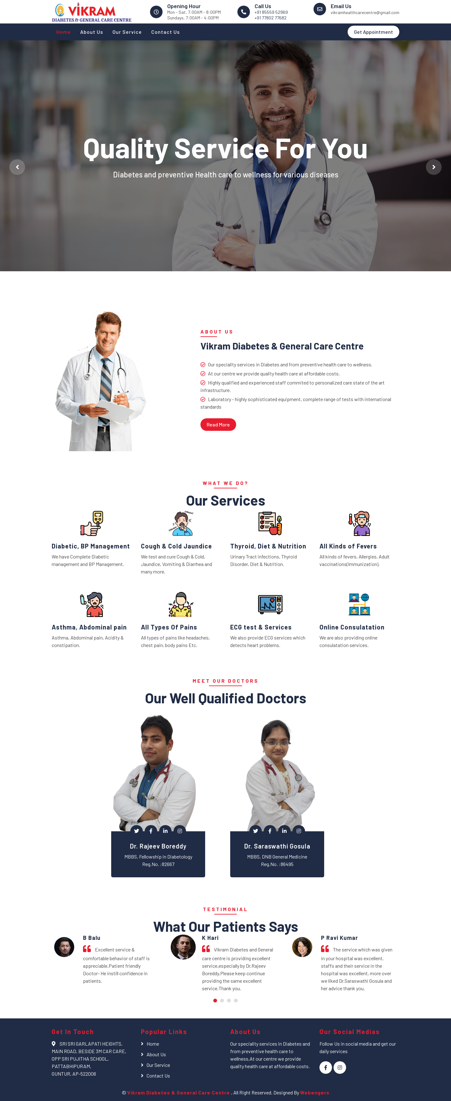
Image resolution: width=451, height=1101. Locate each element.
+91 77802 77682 (271, 17)
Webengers (314, 1092)
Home (63, 32)
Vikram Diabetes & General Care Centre (179, 1092)
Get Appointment (373, 32)
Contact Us (165, 32)
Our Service (127, 32)
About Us (91, 32)
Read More (218, 424)
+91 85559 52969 (271, 12)
